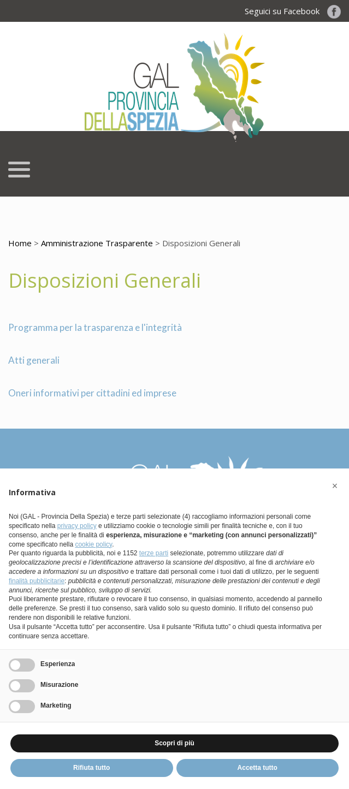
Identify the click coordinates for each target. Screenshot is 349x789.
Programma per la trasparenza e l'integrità (95, 327)
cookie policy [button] (93, 544)
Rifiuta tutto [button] (91, 768)
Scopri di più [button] (174, 743)
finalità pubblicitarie (36, 581)
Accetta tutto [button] (257, 768)
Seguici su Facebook (293, 10)
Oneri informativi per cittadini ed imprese (92, 393)
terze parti (153, 553)
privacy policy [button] (77, 526)
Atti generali (34, 360)
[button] (335, 486)
